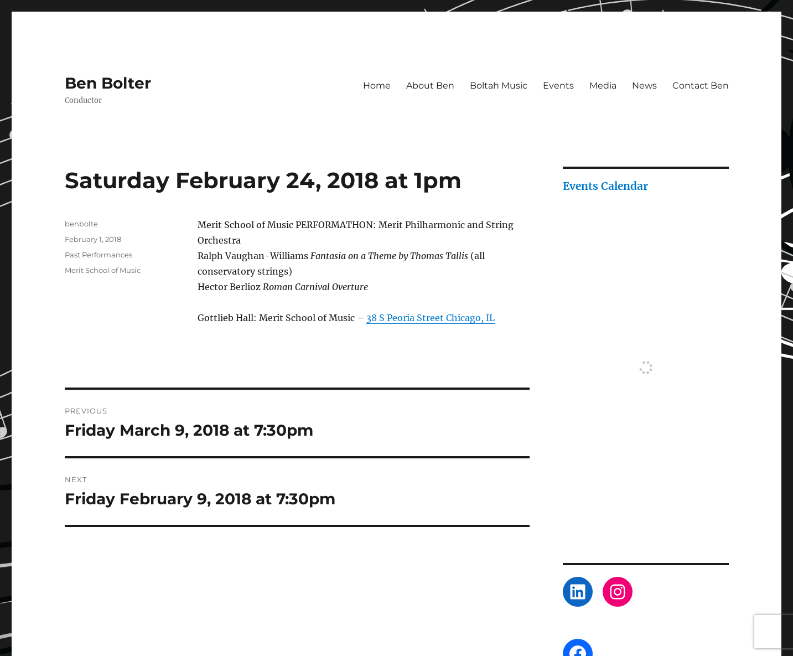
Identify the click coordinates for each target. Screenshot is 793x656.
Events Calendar (605, 186)
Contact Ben (700, 85)
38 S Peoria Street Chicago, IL (430, 317)
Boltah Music (498, 85)
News (644, 85)
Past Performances (98, 254)
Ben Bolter (108, 83)
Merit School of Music (103, 270)
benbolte (81, 223)
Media (602, 85)
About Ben (430, 85)
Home (377, 85)
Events (558, 85)
